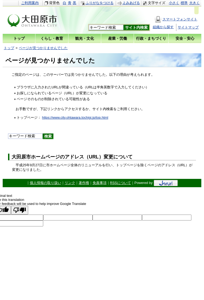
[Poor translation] (19, 210)
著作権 (84, 183)
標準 (184, 3)
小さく (174, 3)
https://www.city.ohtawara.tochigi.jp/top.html (75, 117)
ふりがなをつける (100, 3)
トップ (9, 48)
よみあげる (131, 3)
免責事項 (100, 183)
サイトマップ (188, 27)
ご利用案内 (30, 3)
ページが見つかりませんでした (43, 48)
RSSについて (120, 183)
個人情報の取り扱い (45, 183)
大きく (194, 3)
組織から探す (163, 27)
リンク (70, 183)
